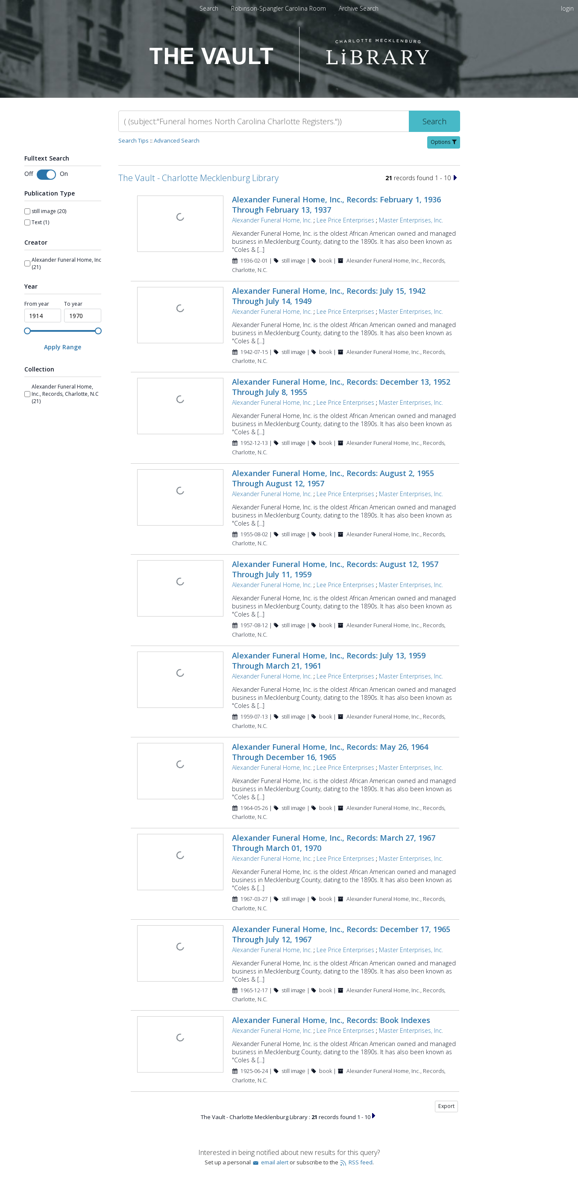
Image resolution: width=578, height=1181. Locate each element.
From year (36, 303)
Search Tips (133, 140)
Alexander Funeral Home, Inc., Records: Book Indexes (331, 1020)
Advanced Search (177, 140)
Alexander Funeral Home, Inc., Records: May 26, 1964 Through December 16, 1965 (330, 752)
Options (444, 142)
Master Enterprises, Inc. (411, 220)
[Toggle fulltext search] (46, 175)
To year (73, 303)
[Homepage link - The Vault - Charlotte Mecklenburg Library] (289, 80)
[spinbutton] (43, 315)
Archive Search (358, 8)
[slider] (27, 330)
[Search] (263, 121)
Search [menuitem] (209, 8)
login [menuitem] (567, 8)
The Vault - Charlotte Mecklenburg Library (198, 178)
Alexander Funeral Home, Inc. (272, 220)
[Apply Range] (62, 347)
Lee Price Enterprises (345, 220)
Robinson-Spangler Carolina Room (279, 8)
